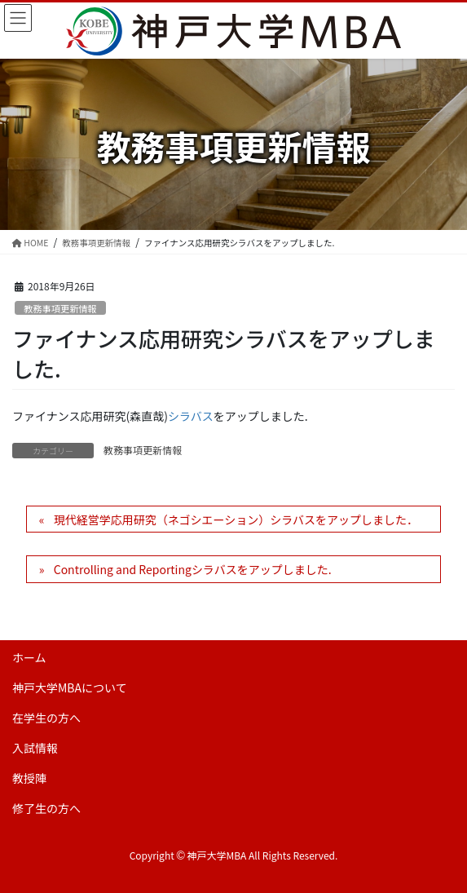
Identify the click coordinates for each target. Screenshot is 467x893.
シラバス (191, 416)
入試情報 (35, 748)
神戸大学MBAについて (69, 687)
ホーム (29, 657)
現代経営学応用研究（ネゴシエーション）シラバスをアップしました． (236, 519)
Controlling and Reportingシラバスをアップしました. (193, 569)
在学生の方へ (46, 718)
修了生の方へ (46, 808)
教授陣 (29, 778)
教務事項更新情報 (60, 308)
